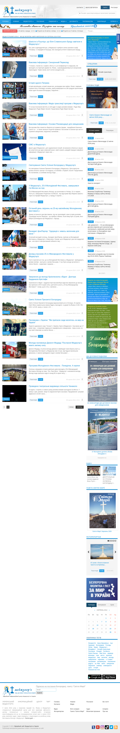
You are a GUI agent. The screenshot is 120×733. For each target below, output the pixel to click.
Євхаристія (92, 643)
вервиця (110, 653)
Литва (90, 647)
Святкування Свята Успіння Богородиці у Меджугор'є (52, 165)
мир (98, 657)
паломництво (101, 661)
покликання (111, 661)
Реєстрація (114, 7)
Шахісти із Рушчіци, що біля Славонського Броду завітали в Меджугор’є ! (55, 43)
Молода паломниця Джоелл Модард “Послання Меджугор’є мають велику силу (55, 344)
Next (115, 98)
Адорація (91, 645)
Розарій (99, 651)
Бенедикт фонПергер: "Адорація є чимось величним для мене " (54, 232)
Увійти (105, 7)
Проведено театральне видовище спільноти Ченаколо (53, 386)
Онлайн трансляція (103, 649)
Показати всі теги (94, 670)
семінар (99, 665)
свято (103, 663)
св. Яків (97, 663)
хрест (90, 667)
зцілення (109, 655)
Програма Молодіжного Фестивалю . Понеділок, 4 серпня (54, 366)
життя (102, 655)
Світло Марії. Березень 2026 (102, 531)
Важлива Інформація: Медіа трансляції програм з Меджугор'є (56, 103)
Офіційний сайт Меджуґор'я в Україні (26, 726)
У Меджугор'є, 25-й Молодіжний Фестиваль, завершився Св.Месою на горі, (54, 187)
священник (110, 663)
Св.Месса (106, 651)
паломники (92, 661)
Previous (88, 98)
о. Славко (109, 659)
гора (97, 655)
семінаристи (107, 665)
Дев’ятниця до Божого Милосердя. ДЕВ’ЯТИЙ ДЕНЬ (100, 153)
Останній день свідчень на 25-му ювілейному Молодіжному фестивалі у (55, 209)
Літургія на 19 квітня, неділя (97, 306)
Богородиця (100, 645)
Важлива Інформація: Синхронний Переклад (49, 62)
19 (93, 629)
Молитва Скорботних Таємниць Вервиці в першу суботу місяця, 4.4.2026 (99, 194)
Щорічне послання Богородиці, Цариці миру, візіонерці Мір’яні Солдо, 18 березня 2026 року (101, 244)
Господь (108, 645)
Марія (96, 647)
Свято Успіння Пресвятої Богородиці (45, 300)
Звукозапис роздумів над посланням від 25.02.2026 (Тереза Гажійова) (101, 255)
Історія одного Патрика (39, 83)
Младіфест (92, 649)
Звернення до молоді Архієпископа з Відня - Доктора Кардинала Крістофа (52, 278)
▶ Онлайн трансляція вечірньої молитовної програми (97, 13)
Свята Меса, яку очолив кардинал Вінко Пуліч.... (93, 479)
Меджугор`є (103, 647)
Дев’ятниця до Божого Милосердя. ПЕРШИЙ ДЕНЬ (100, 215)
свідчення (91, 665)
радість (90, 663)
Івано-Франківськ (103, 643)
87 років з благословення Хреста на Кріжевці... (100, 564)
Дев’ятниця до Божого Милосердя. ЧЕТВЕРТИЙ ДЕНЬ (100, 163)
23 (110, 629)
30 (110, 632)
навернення (92, 659)
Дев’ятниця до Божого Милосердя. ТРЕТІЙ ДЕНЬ (100, 174)
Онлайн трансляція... (105, 72)
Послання (91, 651)
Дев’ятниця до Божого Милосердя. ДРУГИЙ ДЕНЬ (100, 205)
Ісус (111, 643)
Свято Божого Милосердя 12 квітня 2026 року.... (100, 116)
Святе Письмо (93, 653)
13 (97, 625)
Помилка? (82, 56)
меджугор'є (92, 657)
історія (96, 667)
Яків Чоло (102, 653)
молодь (111, 657)
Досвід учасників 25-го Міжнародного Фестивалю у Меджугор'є (51, 255)
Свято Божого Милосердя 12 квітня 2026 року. (100, 142)
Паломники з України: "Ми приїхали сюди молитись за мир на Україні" (56, 321)
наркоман (101, 659)
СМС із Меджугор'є (37, 145)
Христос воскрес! (94, 183)
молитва (104, 657)
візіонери (91, 655)
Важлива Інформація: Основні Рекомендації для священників (56, 124)
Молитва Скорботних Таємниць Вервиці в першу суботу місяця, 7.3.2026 (99, 266)
